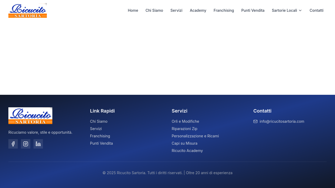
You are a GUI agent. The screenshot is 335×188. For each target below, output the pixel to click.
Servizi (176, 10)
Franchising (224, 10)
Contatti (316, 10)
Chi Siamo (154, 10)
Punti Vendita (253, 10)
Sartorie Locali (287, 10)
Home (133, 10)
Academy (198, 10)
